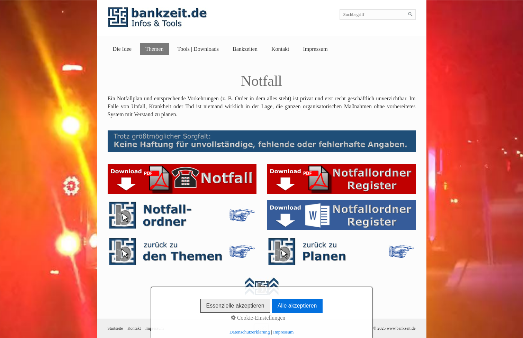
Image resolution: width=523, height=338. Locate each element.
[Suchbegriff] (378, 14)
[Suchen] (410, 14)
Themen (154, 49)
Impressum (315, 49)
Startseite (115, 328)
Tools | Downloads (198, 49)
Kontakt (280, 49)
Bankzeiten (245, 49)
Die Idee (122, 49)
